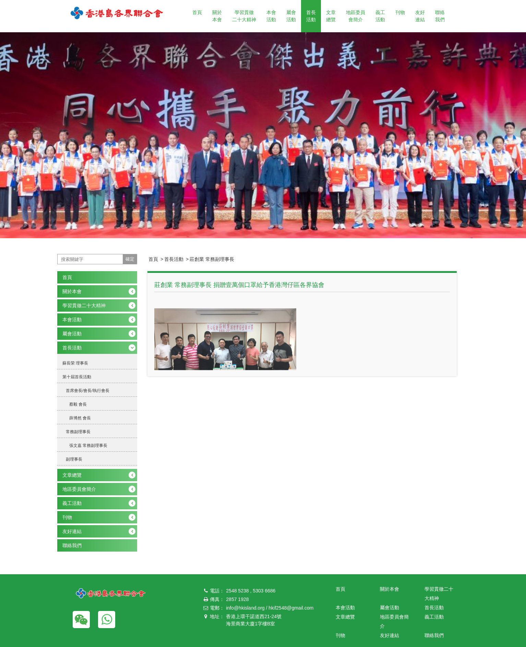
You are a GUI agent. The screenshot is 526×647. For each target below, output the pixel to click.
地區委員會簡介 (355, 16)
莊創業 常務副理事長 (212, 259)
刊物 (400, 12)
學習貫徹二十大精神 (244, 16)
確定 (129, 259)
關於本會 (217, 16)
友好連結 (420, 16)
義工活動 (380, 16)
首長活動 (311, 16)
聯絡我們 (440, 16)
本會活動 (271, 16)
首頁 (197, 12)
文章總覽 (331, 16)
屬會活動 (291, 16)
